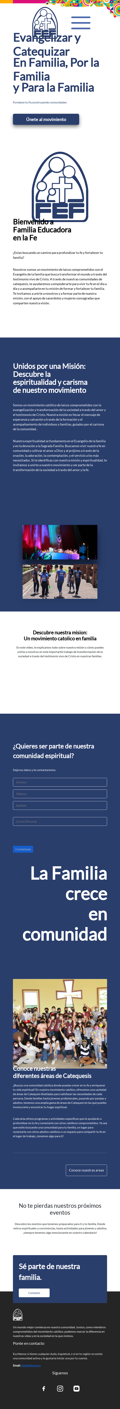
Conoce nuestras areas (86, 1170)
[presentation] (40, 837)
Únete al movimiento (46, 119)
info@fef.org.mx (31, 1365)
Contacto (34, 1293)
